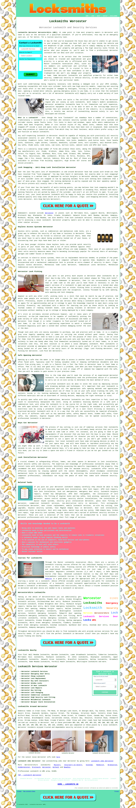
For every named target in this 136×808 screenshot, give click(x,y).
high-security (82, 86)
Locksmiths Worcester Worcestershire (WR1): (38, 32)
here (58, 757)
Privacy (117, 791)
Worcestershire (31, 765)
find (25, 654)
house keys (83, 41)
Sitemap (19, 791)
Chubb (44, 151)
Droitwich (36, 767)
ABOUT (98, 16)
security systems (79, 120)
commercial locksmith (39, 503)
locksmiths (113, 127)
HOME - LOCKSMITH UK (68, 784)
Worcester (49, 213)
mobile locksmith (74, 505)
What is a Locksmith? (28, 118)
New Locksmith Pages (29, 791)
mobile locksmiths (41, 132)
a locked (35, 91)
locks (49, 122)
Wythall (56, 767)
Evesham (89, 765)
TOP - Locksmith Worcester (29, 775)
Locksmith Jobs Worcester (102, 761)
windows (114, 84)
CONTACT (105, 16)
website (48, 579)
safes (94, 122)
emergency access (68, 91)
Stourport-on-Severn (73, 765)
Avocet (39, 158)
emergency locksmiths (65, 606)
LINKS (92, 16)
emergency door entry (89, 491)
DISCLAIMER (113, 16)
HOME (87, 16)
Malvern (57, 765)
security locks (100, 48)
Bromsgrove (112, 765)
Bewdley (67, 767)
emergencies (72, 491)
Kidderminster (24, 767)
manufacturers (28, 151)
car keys (92, 43)
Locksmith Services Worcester (37, 666)
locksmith (68, 118)
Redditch (100, 765)
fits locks (58, 122)
